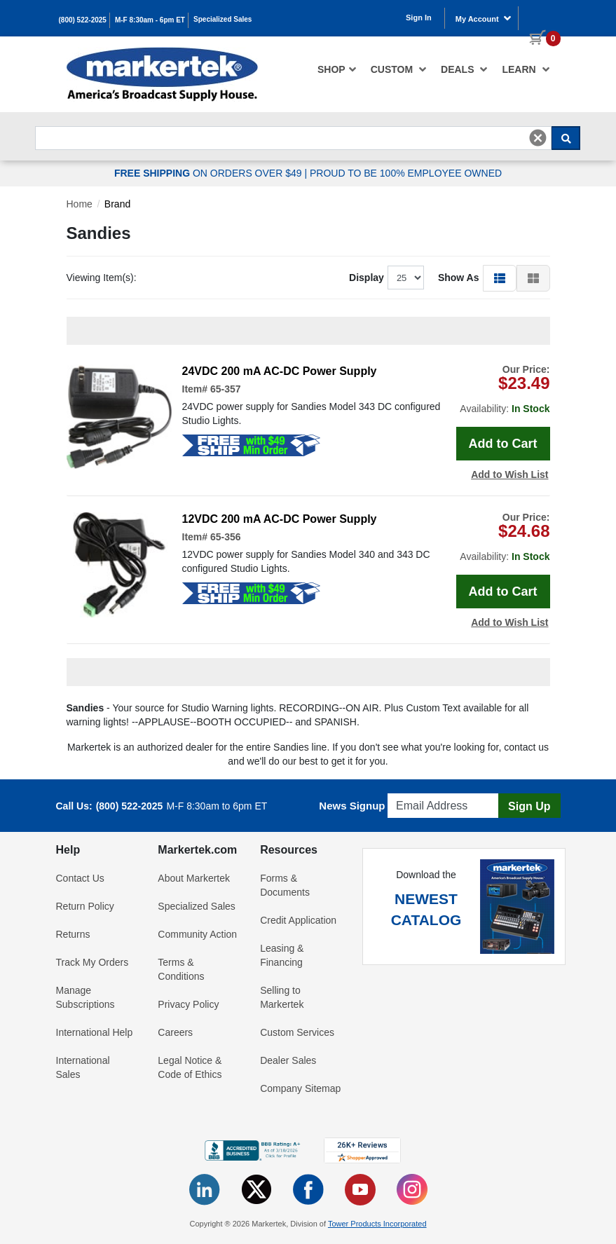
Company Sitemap (300, 1088)
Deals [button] (464, 69)
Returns (73, 934)
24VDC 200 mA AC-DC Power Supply (279, 371)
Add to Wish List (509, 474)
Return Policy (85, 906)
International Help (94, 1032)
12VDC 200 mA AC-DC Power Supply (279, 519)
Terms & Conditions (181, 969)
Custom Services (297, 1032)
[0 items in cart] (540, 17)
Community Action (197, 934)
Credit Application (298, 920)
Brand (117, 204)
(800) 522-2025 (83, 20)
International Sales (83, 1067)
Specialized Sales (222, 19)
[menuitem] (337, 69)
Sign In (419, 17)
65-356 (225, 536)
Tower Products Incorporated (377, 1223)
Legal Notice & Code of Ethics (189, 1067)
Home (80, 204)
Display (366, 277)
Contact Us (80, 878)
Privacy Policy (188, 1004)
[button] (499, 277)
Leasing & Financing (281, 955)
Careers (175, 1032)
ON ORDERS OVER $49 (209, 173)
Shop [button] (337, 69)
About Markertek (194, 878)
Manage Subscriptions (85, 997)
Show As (458, 277)
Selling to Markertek (281, 997)
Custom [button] (399, 69)
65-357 (225, 389)
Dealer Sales (288, 1060)
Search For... (60, 122)
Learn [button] (525, 69)
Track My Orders (92, 962)
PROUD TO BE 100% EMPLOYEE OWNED (406, 173)
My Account (484, 18)
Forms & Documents (285, 885)
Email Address (422, 789)
